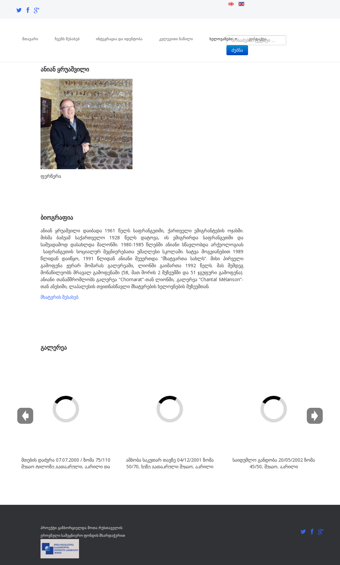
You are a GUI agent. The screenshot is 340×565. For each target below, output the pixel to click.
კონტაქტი (258, 38)
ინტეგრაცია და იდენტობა (119, 38)
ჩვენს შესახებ (67, 38)
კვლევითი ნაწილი (176, 38)
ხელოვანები (224, 38)
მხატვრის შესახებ (59, 296)
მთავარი (30, 38)
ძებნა (237, 50)
